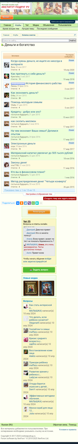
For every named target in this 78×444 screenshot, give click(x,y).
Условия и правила (67, 429)
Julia (31, 413)
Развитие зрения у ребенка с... (38, 373)
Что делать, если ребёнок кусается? (38, 318)
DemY (32, 389)
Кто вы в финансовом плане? (28, 171)
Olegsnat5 (34, 323)
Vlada (13, 105)
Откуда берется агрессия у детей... (38, 385)
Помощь (72, 425)
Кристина (15, 76)
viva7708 (15, 165)
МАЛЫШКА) (35, 310)
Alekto (32, 356)
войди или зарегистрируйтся (37, 260)
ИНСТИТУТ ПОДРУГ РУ (15, 7)
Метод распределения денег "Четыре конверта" (38, 181)
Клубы (18, 25)
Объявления (48, 25)
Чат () (26, 221)
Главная (7, 25)
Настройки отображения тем (39, 194)
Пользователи (64, 25)
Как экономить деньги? (24, 92)
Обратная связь (60, 425)
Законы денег (19, 162)
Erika (13, 95)
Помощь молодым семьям (26, 102)
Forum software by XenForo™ (25, 438)
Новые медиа (30, 278)
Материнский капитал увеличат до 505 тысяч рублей (42, 152)
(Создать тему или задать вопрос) (60, 198)
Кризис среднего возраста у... (38, 339)
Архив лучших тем (11, 29)
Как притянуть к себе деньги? (28, 73)
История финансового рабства (43, 83)
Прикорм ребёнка (38, 362)
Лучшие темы (28, 29)
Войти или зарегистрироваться (63, 22)
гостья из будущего (19, 114)
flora (13, 67)
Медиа (36, 25)
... (61, 29)
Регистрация (39, 211)
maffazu (33, 332)
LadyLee (33, 377)
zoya (13, 146)
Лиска (14, 86)
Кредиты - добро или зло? (26, 111)
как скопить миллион (23, 121)
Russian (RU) (7, 425)
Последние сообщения (47, 29)
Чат (27, 25)
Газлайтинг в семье (39, 329)
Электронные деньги (23, 143)
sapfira (32, 344)
